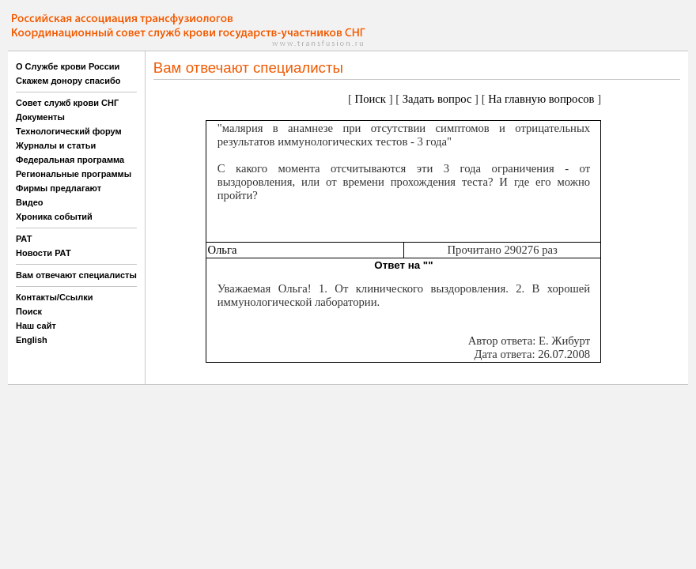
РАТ (24, 238)
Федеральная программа (70, 159)
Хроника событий (54, 216)
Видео (30, 202)
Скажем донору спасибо (68, 80)
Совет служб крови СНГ (67, 102)
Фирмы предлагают (58, 188)
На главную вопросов (541, 98)
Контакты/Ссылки (54, 297)
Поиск (29, 311)
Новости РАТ (43, 253)
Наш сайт (36, 325)
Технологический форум (69, 131)
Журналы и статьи (56, 145)
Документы (40, 117)
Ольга (221, 249)
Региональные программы (73, 174)
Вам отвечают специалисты (76, 275)
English (31, 340)
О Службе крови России (67, 66)
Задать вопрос (437, 98)
